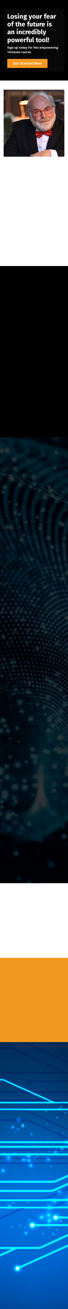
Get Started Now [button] (27, 63)
